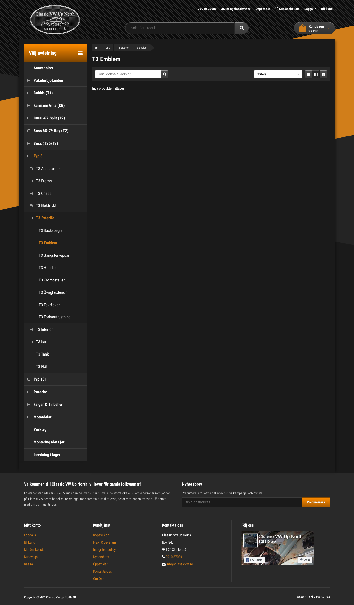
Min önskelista (287, 9)
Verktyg (35, 429)
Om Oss (98, 579)
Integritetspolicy (104, 549)
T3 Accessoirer (43, 168)
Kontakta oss (102, 571)
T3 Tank (37, 354)
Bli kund (327, 9)
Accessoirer (38, 67)
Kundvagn (31, 557)
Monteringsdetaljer (44, 442)
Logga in (310, 9)
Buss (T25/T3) (41, 143)
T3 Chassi (39, 193)
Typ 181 (35, 379)
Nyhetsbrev (101, 557)
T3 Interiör (39, 329)
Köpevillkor (101, 535)
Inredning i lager (42, 454)
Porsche (35, 391)
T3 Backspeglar (51, 230)
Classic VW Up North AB (61, 597)
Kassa (28, 564)
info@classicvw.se (236, 9)
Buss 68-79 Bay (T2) (46, 130)
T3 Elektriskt (41, 205)
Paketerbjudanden (43, 80)
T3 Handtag (48, 267)
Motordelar (38, 417)
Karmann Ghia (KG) (44, 105)
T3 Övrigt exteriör (53, 292)
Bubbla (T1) (38, 92)
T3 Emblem (48, 242)
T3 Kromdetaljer (52, 280)
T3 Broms (39, 181)
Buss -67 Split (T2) (44, 118)
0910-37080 (206, 9)
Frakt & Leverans (105, 542)
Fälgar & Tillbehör (43, 404)
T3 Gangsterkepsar (54, 255)
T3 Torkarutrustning (54, 317)
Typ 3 (33, 156)
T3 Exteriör (40, 218)
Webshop (302, 597)
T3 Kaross (39, 341)
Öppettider (263, 9)
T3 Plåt (36, 366)
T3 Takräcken (49, 304)
